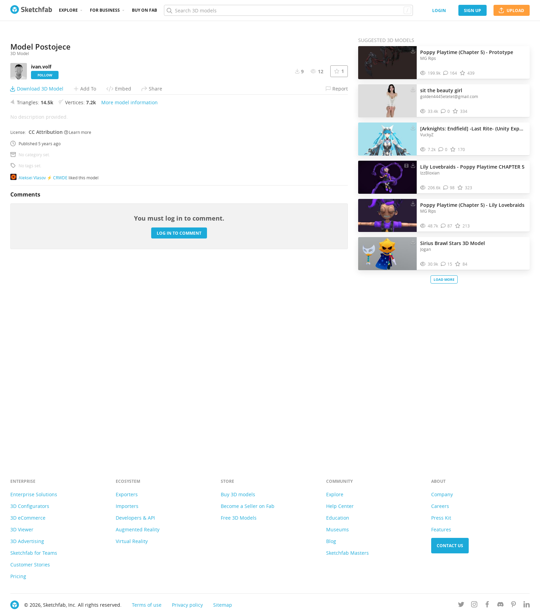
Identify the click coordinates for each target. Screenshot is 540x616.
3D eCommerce (27, 517)
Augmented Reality (137, 529)
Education (337, 517)
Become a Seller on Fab (247, 506)
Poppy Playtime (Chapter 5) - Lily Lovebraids (472, 205)
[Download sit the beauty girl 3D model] (413, 89)
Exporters (127, 494)
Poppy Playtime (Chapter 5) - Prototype (466, 52)
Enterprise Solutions (33, 494)
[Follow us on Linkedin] (526, 605)
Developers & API (135, 517)
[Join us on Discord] (500, 605)
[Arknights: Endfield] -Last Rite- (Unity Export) (473, 128)
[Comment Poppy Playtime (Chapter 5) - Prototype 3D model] (450, 73)
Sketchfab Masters (347, 553)
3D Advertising (27, 541)
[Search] (288, 10)
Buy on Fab (144, 10)
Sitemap (222, 605)
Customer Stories (30, 564)
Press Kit (441, 517)
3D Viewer (21, 529)
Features (441, 529)
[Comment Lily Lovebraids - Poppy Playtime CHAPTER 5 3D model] (449, 188)
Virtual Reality (132, 541)
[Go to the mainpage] (31, 10)
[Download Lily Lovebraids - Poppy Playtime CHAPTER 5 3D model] (413, 165)
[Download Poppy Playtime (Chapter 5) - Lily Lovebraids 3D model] (413, 203)
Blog (331, 541)
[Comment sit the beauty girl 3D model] (445, 111)
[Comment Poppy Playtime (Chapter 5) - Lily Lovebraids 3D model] (447, 226)
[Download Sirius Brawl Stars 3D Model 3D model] (413, 241)
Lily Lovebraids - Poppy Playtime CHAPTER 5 (472, 166)
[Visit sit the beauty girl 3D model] (387, 100)
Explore (68, 10)
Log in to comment (179, 422)
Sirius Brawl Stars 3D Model (452, 243)
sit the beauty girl (441, 90)
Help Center (340, 506)
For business (105, 10)
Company (442, 494)
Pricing (18, 576)
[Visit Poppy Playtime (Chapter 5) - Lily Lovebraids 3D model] (387, 215)
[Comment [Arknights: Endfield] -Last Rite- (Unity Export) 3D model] (443, 149)
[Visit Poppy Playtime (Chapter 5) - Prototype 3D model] (387, 62)
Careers (440, 506)
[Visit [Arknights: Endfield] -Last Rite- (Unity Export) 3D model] (387, 139)
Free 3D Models (239, 517)
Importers (127, 506)
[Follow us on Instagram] (474, 605)
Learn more (77, 321)
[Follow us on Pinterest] (513, 605)
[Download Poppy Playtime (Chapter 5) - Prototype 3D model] (413, 50)
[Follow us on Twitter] (461, 605)
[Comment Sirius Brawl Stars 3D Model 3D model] (447, 264)
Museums (337, 529)
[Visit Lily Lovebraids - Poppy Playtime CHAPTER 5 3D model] (387, 177)
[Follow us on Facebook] (487, 605)
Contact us (450, 546)
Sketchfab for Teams (33, 553)
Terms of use (147, 605)
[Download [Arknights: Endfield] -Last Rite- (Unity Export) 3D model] (413, 127)
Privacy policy (187, 605)
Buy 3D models (238, 494)
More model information (129, 291)
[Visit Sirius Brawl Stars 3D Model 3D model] (387, 253)
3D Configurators (29, 506)
